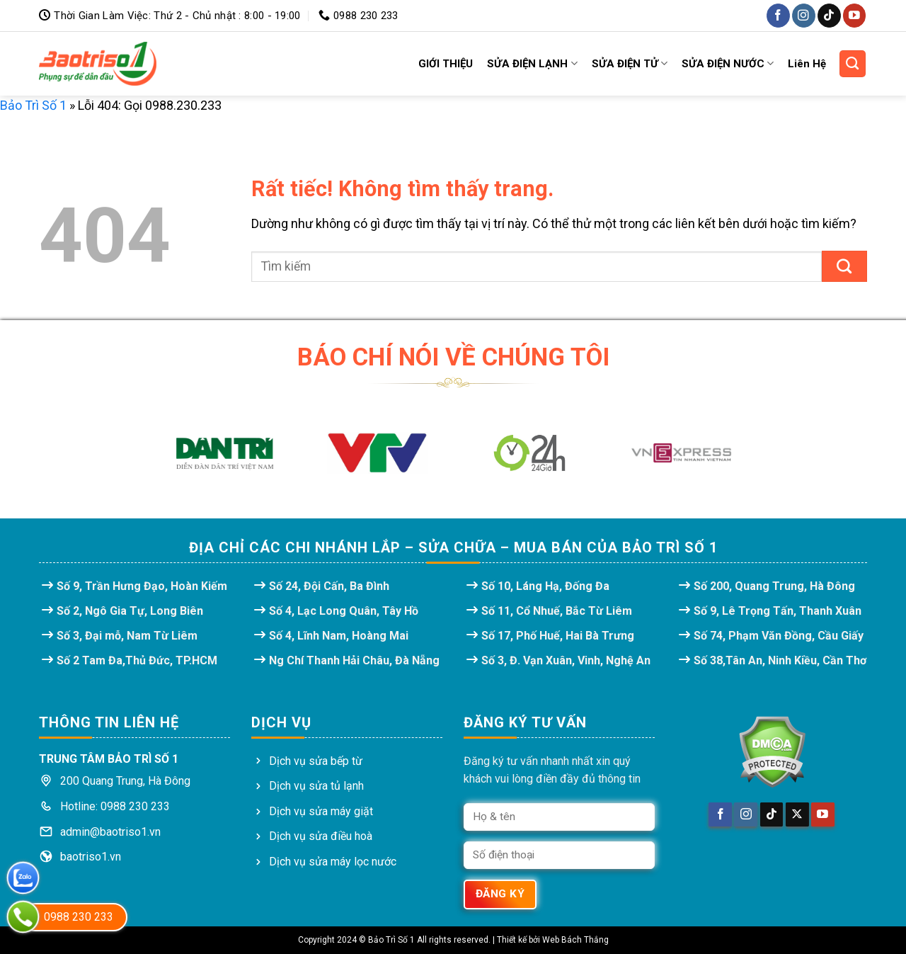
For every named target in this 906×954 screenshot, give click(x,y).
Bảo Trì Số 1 (33, 105)
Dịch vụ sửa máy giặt (321, 811)
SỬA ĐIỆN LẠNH (532, 63)
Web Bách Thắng (575, 940)
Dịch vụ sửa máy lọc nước (332, 861)
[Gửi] (844, 266)
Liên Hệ (807, 63)
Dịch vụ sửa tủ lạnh (316, 786)
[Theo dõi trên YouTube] (854, 15)
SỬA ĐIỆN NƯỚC (728, 63)
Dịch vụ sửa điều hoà (320, 836)
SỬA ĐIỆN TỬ (629, 63)
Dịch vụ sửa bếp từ (315, 761)
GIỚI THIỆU (445, 63)
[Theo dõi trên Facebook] (778, 15)
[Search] (852, 63)
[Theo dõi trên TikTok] (829, 15)
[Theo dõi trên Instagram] (803, 15)
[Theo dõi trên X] (797, 814)
